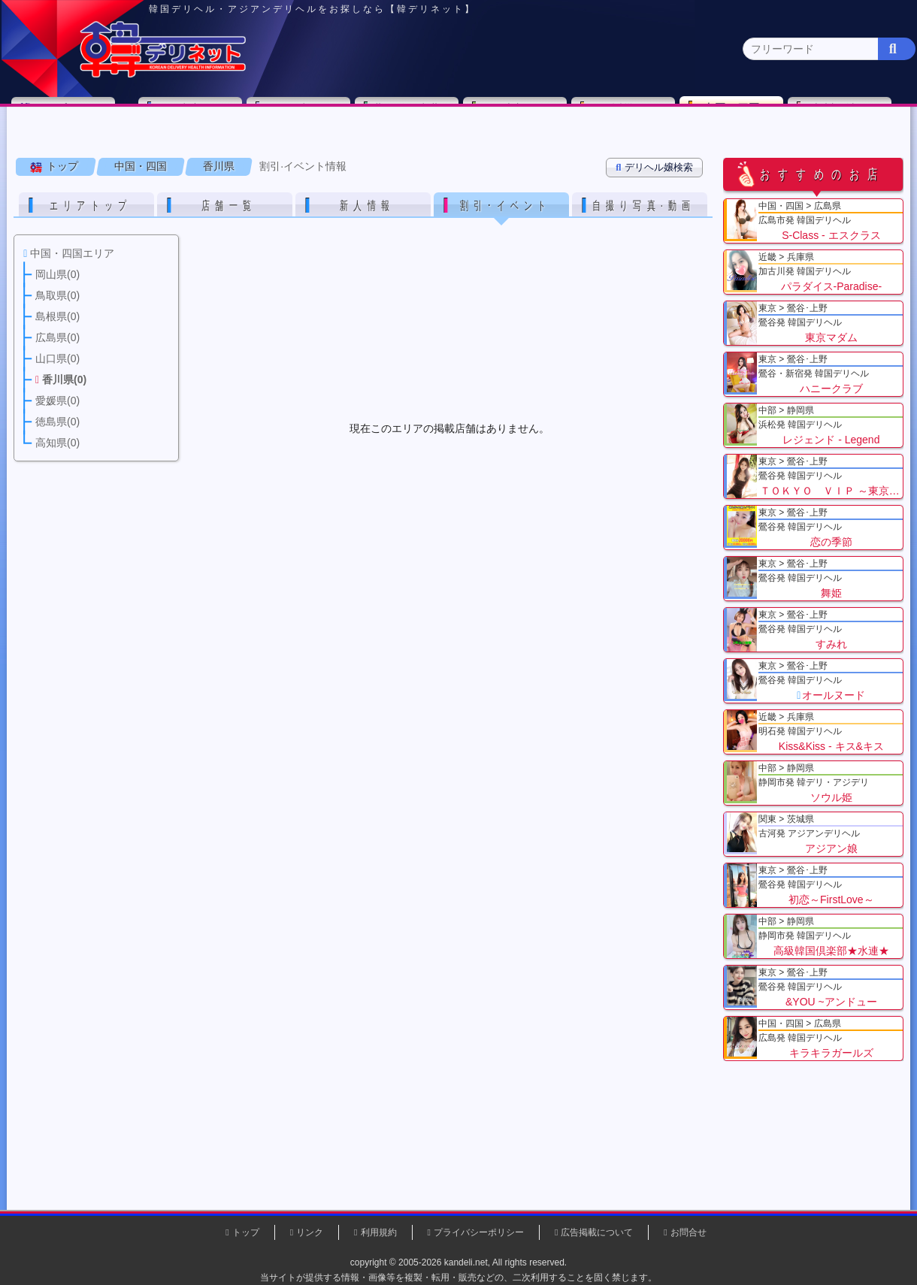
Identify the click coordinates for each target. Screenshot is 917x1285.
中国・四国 (738, 116)
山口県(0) (422, 147)
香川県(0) (485, 147)
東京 (196, 117)
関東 (304, 117)
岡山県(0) (174, 147)
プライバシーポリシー (479, 1232)
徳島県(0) (610, 147)
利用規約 (379, 1232)
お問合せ (688, 1232)
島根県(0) (298, 147)
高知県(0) (672, 147)
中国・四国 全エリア (71, 147)
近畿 (629, 117)
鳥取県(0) (236, 147)
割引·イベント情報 (304, 187)
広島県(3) (360, 147)
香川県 (220, 187)
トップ (64, 187)
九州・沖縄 (846, 117)
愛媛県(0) (547, 147)
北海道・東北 (412, 117)
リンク (309, 1232)
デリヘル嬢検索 (656, 188)
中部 (521, 117)
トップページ (73, 117)
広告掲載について (597, 1232)
